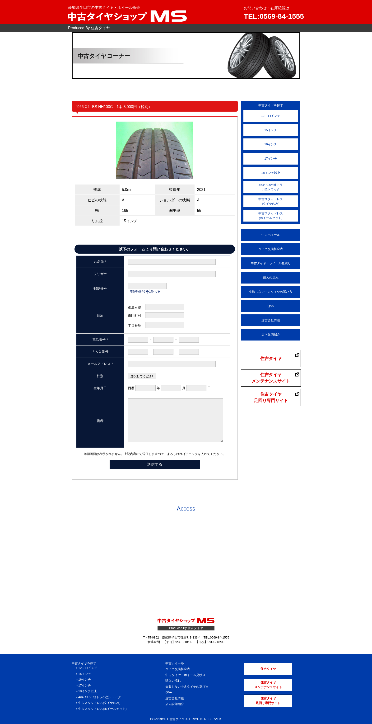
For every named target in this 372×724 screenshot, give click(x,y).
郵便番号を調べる (145, 291)
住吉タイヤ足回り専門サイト (271, 397)
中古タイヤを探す (84, 663)
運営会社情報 (270, 320)
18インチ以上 (270, 173)
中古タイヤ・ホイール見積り (271, 263)
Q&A (270, 306)
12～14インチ (270, 116)
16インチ (270, 144)
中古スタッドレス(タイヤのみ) (270, 201)
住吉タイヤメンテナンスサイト (271, 377)
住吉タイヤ (271, 358)
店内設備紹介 (270, 334)
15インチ (270, 130)
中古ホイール (270, 235)
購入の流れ (271, 277)
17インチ (270, 158)
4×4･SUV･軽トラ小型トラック (271, 187)
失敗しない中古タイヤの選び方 (270, 291)
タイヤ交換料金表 (270, 249)
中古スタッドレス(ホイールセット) (270, 216)
